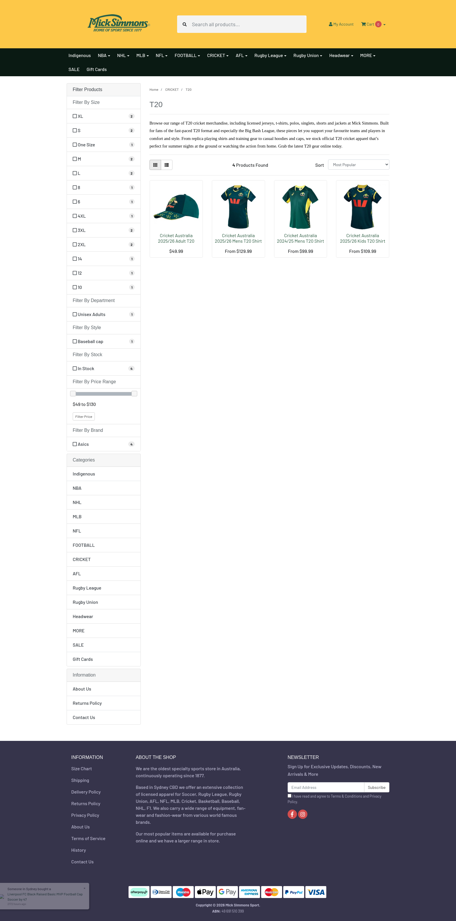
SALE (74, 69)
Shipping (80, 780)
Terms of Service (88, 838)
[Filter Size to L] (103, 173)
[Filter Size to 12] (103, 273)
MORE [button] (366, 55)
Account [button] (341, 24)
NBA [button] (102, 55)
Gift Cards (97, 69)
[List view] (166, 165)
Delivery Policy (86, 791)
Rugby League (87, 587)
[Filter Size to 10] (103, 287)
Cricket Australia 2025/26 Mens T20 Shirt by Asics (238, 241)
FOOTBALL (84, 545)
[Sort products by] (358, 164)
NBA (77, 488)
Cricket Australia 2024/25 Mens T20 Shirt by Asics (300, 241)
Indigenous (80, 55)
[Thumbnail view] (155, 165)
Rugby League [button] (268, 55)
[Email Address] (326, 787)
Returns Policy (87, 703)
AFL (77, 573)
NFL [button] (160, 55)
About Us (82, 688)
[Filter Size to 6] (103, 201)
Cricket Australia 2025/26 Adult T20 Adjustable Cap (176, 241)
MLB (77, 516)
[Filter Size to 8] (103, 187)
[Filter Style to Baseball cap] (103, 341)
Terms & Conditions (346, 796)
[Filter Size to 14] (103, 258)
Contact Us (84, 717)
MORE (79, 630)
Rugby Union (85, 602)
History (78, 850)
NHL (77, 502)
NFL (77, 530)
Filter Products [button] (87, 89)
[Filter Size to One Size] (103, 144)
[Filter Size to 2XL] (103, 244)
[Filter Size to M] (103, 159)
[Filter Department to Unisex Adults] (103, 314)
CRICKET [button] (216, 55)
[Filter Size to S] (103, 130)
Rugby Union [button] (306, 55)
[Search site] (184, 24)
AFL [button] (240, 55)
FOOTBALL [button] (185, 55)
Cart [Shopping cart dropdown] (371, 24)
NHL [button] (121, 55)
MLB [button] (140, 55)
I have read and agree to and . (334, 799)
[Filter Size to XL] (103, 116)
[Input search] (249, 24)
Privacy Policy (85, 815)
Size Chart (81, 768)
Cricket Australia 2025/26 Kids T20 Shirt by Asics (362, 241)
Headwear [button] (339, 55)
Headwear (83, 616)
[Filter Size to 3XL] (103, 230)
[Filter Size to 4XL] (103, 216)
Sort (319, 165)
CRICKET (82, 559)
